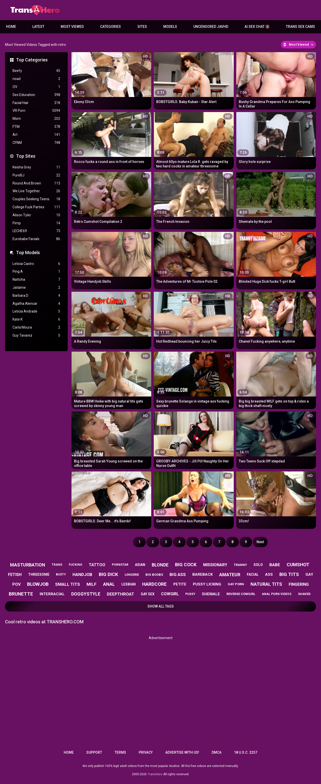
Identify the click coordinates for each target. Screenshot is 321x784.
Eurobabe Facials (36, 239)
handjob (82, 574)
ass (269, 574)
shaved (304, 594)
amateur (229, 574)
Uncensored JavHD (210, 27)
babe (274, 564)
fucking (75, 564)
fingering (299, 584)
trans (57, 564)
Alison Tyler (36, 215)
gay (309, 574)
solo (258, 565)
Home (11, 27)
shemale (211, 594)
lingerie (132, 574)
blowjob (38, 584)
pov (16, 584)
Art (36, 135)
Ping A (36, 271)
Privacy (146, 752)
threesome (38, 574)
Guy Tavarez (36, 335)
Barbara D (36, 295)
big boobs (154, 574)
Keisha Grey (36, 167)
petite (179, 584)
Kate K (36, 319)
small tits (67, 584)
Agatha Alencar (36, 304)
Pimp (36, 223)
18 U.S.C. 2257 (245, 752)
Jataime (36, 287)
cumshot (298, 564)
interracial (52, 594)
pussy (190, 594)
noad (36, 79)
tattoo (97, 564)
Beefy (36, 71)
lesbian (128, 584)
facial (253, 574)
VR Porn (36, 111)
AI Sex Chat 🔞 (257, 27)
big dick (108, 574)
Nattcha (36, 279)
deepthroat (120, 594)
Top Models (28, 252)
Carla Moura (36, 327)
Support (94, 752)
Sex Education (36, 95)
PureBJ (36, 175)
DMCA (216, 752)
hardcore (154, 584)
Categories (110, 27)
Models (170, 27)
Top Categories (32, 59)
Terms (120, 752)
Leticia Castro (36, 264)
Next (260, 542)
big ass (178, 574)
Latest (38, 27)
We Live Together (36, 191)
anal (109, 584)
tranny (240, 565)
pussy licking (207, 584)
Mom (36, 119)
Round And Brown (36, 183)
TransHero (155, 774)
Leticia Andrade (36, 311)
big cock (186, 564)
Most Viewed (72, 27)
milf (92, 584)
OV (36, 87)
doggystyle (85, 594)
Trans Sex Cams (300, 27)
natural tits (266, 584)
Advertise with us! (182, 752)
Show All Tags (160, 606)
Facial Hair (36, 103)
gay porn (236, 584)
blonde (160, 564)
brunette (21, 594)
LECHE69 (36, 231)
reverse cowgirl (240, 594)
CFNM (36, 143)
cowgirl (170, 594)
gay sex (147, 594)
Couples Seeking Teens (36, 199)
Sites (142, 27)
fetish (15, 574)
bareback (202, 574)
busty (61, 574)
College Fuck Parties (36, 207)
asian (140, 565)
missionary (215, 564)
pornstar (120, 564)
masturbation (27, 564)
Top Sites (25, 156)
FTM (36, 127)
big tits (289, 574)
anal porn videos (276, 594)
